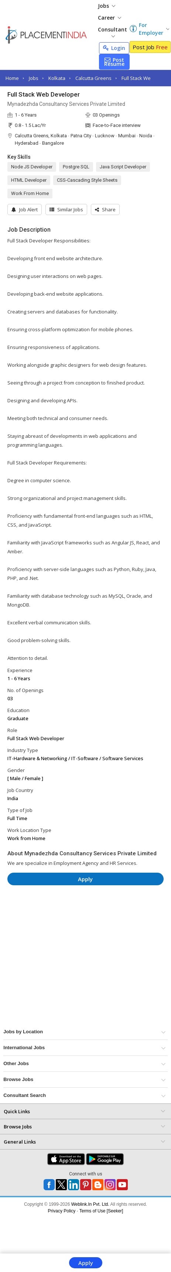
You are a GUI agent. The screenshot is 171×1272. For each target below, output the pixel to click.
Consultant (112, 31)
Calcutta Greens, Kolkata (41, 135)
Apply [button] (85, 879)
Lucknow (104, 135)
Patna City (81, 135)
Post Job (150, 47)
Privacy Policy (62, 1211)
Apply (85, 1262)
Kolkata (56, 78)
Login (114, 47)
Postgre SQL (76, 167)
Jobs (106, 5)
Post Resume (114, 61)
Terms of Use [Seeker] (101, 1211)
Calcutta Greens (93, 78)
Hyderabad (26, 143)
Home (12, 78)
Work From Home (30, 193)
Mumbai (127, 135)
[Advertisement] (70, 913)
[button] (105, 209)
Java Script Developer (123, 167)
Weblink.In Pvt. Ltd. (90, 1204)
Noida (145, 135)
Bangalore (53, 143)
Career (109, 17)
